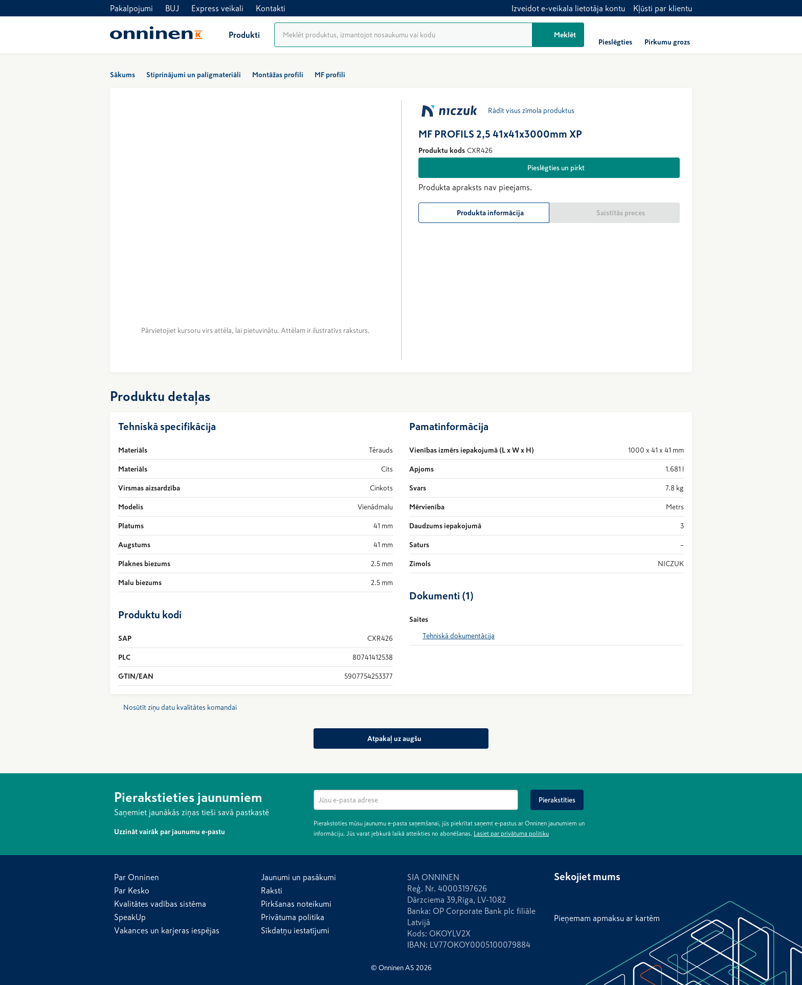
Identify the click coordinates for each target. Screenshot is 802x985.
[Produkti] (236, 35)
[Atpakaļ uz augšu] (401, 738)
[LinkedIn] (603, 896)
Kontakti (270, 8)
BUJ (172, 8)
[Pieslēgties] (615, 34)
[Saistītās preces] (614, 213)
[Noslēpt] (682, 796)
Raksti (271, 890)
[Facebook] (562, 896)
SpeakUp (130, 917)
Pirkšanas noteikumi (296, 904)
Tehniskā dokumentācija (458, 635)
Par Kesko (131, 890)
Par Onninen (136, 877)
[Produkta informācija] (483, 213)
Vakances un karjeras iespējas (166, 930)
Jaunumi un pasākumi (298, 877)
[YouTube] (623, 896)
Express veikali (217, 8)
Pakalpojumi (131, 8)
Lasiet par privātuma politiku (511, 834)
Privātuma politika (292, 917)
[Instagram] (582, 896)
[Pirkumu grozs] (667, 34)
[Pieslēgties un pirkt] (549, 168)
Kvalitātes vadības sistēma (160, 904)
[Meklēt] (558, 35)
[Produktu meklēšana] (403, 35)
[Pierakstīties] (557, 800)
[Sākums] (156, 34)
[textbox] (416, 800)
